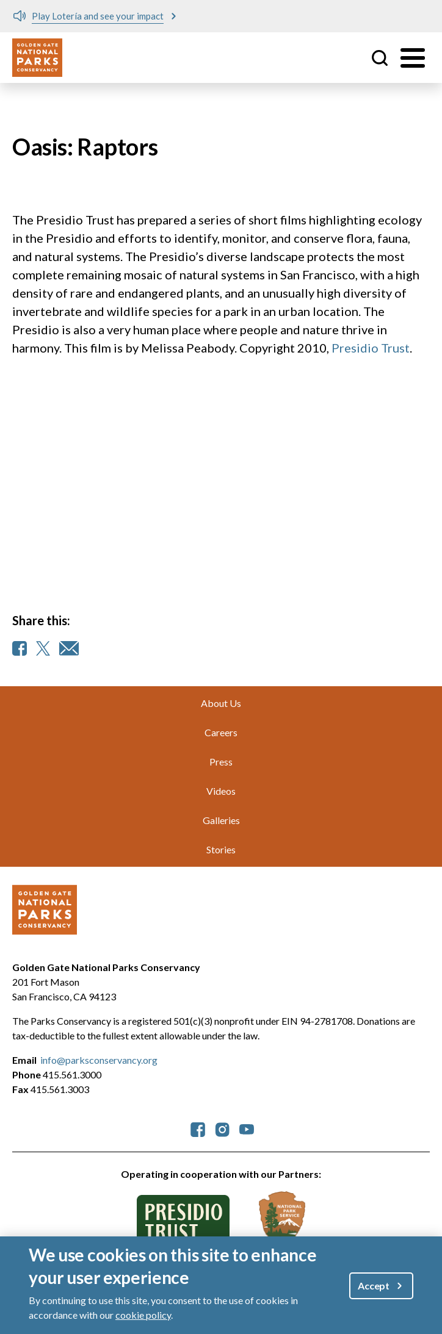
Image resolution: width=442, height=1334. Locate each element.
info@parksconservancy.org (99, 1060)
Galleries (221, 820)
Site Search (379, 58)
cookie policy (143, 1315)
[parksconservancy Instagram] (222, 1128)
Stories (221, 849)
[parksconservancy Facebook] (197, 1128)
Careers (221, 732)
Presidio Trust (371, 347)
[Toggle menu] (413, 58)
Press (221, 761)
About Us (221, 703)
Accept (373, 1285)
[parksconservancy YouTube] (246, 1128)
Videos (221, 791)
